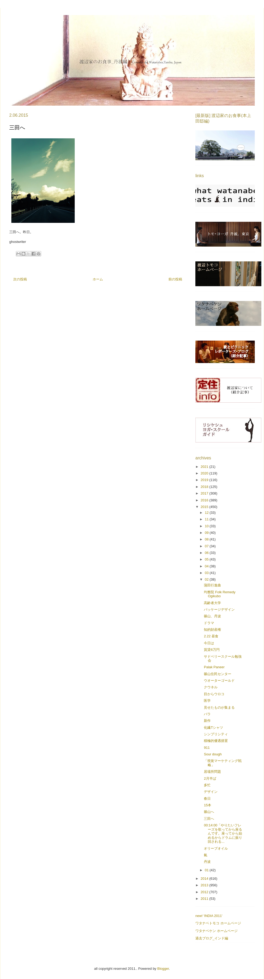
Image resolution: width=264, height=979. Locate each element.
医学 (207, 701)
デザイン (211, 792)
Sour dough (212, 754)
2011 (205, 899)
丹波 (207, 862)
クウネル (211, 687)
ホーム (98, 279)
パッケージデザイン (219, 609)
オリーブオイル (216, 848)
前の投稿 (175, 279)
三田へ (209, 819)
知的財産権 (212, 630)
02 (207, 579)
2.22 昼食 (211, 636)
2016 (205, 500)
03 (207, 573)
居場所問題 (212, 772)
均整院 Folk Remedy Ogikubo (219, 594)
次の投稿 (20, 279)
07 (207, 546)
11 (207, 519)
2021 (205, 467)
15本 (207, 805)
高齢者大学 (212, 603)
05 (207, 559)
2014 (205, 879)
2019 (205, 480)
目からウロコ (214, 694)
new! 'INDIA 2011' (209, 916)
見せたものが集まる (219, 707)
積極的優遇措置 (216, 741)
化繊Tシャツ (213, 727)
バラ (207, 714)
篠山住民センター (217, 674)
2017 (205, 493)
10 (207, 526)
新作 (207, 721)
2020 (205, 473)
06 (207, 553)
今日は (209, 643)
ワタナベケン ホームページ (216, 931)
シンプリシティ (216, 734)
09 (207, 533)
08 (207, 539)
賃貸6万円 (211, 650)
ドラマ (209, 623)
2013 (205, 885)
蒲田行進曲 (212, 585)
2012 (205, 892)
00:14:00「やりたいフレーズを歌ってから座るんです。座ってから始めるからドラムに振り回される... (223, 833)
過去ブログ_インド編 (211, 938)
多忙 (207, 785)
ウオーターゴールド (219, 681)
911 (207, 748)
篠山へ (209, 812)
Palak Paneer (214, 667)
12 (207, 513)
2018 (205, 487)
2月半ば (210, 778)
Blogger (163, 969)
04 (207, 566)
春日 (207, 799)
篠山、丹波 (212, 616)
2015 (205, 507)
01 (207, 870)
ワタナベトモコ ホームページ (218, 923)
